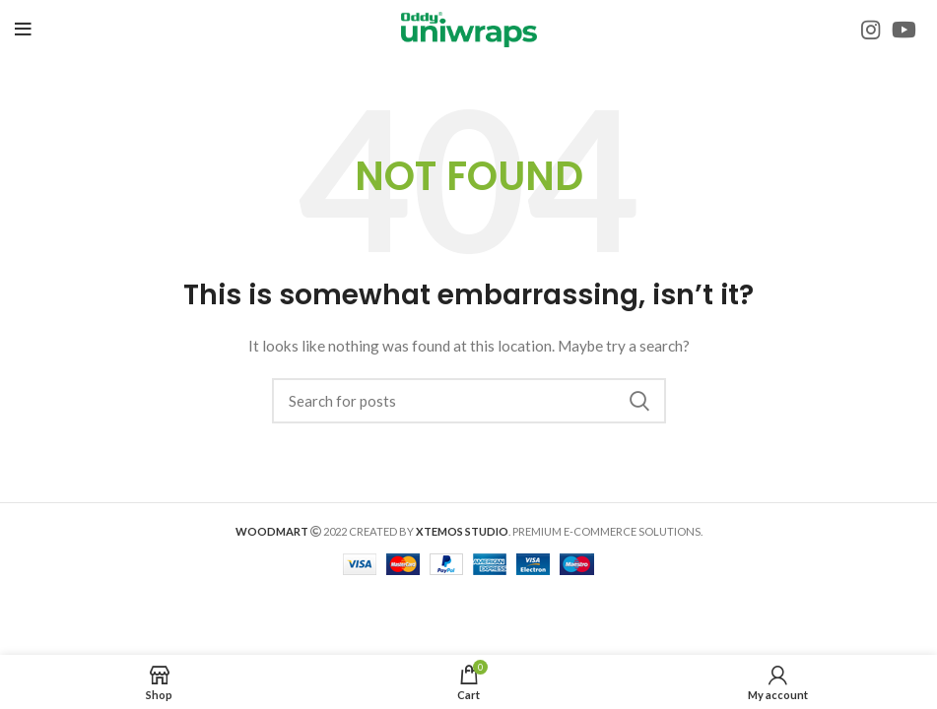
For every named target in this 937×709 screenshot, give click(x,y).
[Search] (469, 400)
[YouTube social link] (904, 29)
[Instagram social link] (870, 29)
